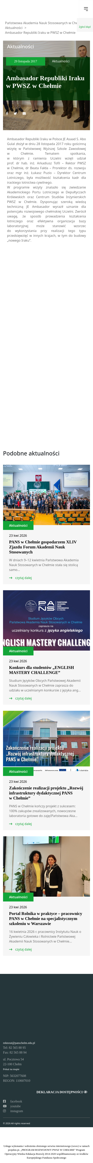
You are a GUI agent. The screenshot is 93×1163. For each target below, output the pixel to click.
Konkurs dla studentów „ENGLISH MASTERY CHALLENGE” (41, 670)
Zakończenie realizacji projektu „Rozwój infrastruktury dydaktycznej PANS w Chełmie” (46, 793)
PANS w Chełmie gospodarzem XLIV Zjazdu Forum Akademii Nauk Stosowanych (43, 547)
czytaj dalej (23, 578)
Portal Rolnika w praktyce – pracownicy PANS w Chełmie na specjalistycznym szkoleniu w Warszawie (45, 918)
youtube (12, 1106)
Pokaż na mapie (11, 1069)
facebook (12, 1101)
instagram (13, 1111)
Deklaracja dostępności (62, 1092)
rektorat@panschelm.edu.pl (19, 1043)
